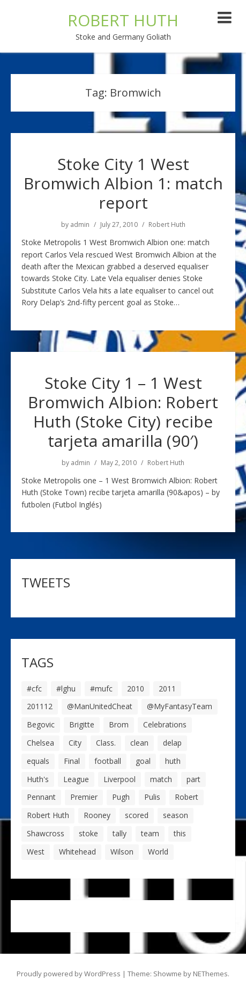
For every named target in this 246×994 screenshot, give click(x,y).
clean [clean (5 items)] (139, 743)
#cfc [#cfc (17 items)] (34, 688)
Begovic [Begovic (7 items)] (41, 724)
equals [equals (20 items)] (38, 761)
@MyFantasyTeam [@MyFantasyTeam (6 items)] (179, 706)
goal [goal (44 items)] (143, 761)
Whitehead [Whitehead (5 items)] (77, 851)
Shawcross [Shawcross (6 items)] (45, 833)
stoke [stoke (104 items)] (88, 833)
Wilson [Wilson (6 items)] (121, 851)
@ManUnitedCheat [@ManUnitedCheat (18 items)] (99, 706)
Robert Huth (166, 225)
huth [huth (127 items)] (173, 761)
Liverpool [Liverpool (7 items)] (119, 779)
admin (80, 225)
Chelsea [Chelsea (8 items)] (40, 743)
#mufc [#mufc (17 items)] (101, 688)
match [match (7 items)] (161, 779)
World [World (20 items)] (158, 851)
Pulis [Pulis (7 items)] (152, 797)
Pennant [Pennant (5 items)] (41, 797)
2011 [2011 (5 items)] (167, 688)
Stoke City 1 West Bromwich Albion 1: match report (123, 183)
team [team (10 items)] (150, 833)
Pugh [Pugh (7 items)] (121, 797)
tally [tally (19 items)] (119, 833)
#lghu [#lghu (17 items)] (66, 688)
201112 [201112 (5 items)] (40, 706)
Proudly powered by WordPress (69, 973)
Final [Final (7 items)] (72, 761)
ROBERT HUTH (123, 20)
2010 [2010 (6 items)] (135, 688)
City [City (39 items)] (75, 743)
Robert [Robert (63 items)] (186, 797)
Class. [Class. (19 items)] (106, 743)
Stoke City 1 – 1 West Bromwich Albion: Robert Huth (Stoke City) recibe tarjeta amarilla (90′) (123, 412)
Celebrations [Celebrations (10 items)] (165, 724)
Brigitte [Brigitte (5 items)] (81, 724)
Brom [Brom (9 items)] (119, 724)
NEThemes (210, 973)
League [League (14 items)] (76, 779)
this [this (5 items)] (180, 833)
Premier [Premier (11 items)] (84, 797)
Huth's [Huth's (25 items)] (38, 779)
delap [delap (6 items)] (172, 743)
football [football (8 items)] (107, 761)
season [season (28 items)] (175, 815)
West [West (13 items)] (35, 851)
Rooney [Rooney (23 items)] (97, 815)
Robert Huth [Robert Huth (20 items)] (48, 815)
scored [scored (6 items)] (136, 815)
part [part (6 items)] (193, 779)
